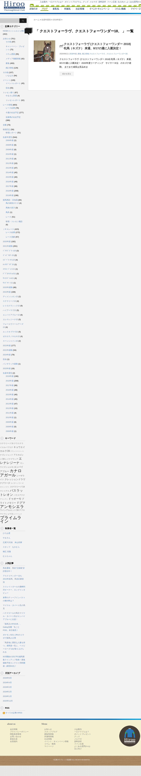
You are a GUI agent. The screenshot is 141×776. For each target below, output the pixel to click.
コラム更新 (10, 54)
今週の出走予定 (12, 112)
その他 (8, 42)
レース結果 (10, 108)
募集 (79, 54)
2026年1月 (7, 696)
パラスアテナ (19, 495)
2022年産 (7, 292)
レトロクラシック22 (11, 306)
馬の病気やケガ (12, 203)
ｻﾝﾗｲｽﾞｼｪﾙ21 (8, 278)
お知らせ (6, 39)
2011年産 (10, 159)
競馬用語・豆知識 (10, 200)
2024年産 (7, 355)
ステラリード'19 (17, 487)
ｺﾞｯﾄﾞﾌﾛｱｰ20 (8, 255)
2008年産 (10, 145)
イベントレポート (13, 83)
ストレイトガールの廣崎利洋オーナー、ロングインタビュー (14, 590)
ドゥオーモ (14, 498)
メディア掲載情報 (13, 59)
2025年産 (7, 368)
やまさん (6, 538)
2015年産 (10, 177)
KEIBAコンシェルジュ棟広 (14, 31)
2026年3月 (7, 687)
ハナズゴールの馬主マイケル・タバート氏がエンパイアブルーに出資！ (14, 616)
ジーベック (18, 514)
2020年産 (7, 241)
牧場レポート (11, 133)
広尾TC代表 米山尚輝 (12, 542)
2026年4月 (7, 682)
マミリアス (4, 491)
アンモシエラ (12, 506)
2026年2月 (7, 692)
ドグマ (21, 502)
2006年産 (10, 140)
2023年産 (7, 345)
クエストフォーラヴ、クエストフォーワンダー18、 (109, 54)
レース (8, 217)
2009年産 (10, 149)
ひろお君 (6, 533)
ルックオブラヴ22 (10, 332)
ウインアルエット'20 (9, 510)
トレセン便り (8, 92)
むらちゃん (7, 556)
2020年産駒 (8, 287)
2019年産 (10, 195)
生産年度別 (7, 137)
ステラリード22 (9, 301)
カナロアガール (11, 473)
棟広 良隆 (7, 551)
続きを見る (66, 74)
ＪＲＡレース (8, 229)
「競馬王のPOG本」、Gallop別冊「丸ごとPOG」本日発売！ (12, 627)
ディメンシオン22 (10, 296)
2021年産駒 (8, 246)
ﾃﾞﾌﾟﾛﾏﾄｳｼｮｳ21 (9, 274)
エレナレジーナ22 (10, 319)
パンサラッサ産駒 (10, 364)
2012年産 (10, 163)
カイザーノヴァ (16, 483)
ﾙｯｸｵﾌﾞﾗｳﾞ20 (8, 264)
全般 (5, 125)
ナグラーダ (5, 483)
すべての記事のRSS (13, 713)
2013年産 (10, 168)
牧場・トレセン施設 (14, 221)
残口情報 (85, 54)
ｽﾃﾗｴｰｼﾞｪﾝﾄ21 (9, 269)
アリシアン (4, 499)
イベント (6, 80)
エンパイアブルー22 (11, 315)
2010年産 (10, 154)
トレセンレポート (13, 100)
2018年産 (73, 54)
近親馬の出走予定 (13, 117)
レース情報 (7, 105)
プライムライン (10, 519)
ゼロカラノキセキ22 (11, 336)
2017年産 (10, 186)
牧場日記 (6, 129)
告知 (7, 88)
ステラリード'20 (6, 443)
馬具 (7, 212)
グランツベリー (15, 451)
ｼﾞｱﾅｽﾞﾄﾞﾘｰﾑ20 (9, 251)
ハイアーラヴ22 (9, 310)
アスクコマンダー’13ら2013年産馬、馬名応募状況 (13, 579)
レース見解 (10, 237)
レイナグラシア (11, 459)
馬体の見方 (10, 208)
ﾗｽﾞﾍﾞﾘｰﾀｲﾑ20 (9, 260)
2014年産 (10, 172)
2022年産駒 (8, 350)
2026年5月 (7, 678)
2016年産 (10, 182)
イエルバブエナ (6, 447)
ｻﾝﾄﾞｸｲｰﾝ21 (8, 283)
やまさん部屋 (11, 96)
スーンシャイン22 (10, 341)
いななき (9, 76)
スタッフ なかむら (11, 547)
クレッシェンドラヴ (15, 479)
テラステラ (18, 443)
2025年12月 (8, 701)
